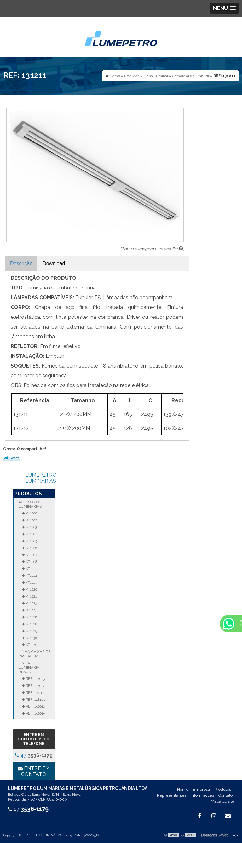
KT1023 (31, 603)
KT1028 (31, 624)
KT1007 (31, 555)
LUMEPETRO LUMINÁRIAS (41, 478)
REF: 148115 (35, 699)
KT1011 (31, 568)
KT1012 (31, 575)
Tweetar (11, 458)
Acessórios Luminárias (30, 504)
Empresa (201, 789)
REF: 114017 (35, 685)
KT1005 (31, 541)
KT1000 (31, 513)
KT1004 (31, 534)
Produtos (28, 494)
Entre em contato (34, 771)
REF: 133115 (34, 692)
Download (54, 263)
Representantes (171, 795)
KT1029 (31, 631)
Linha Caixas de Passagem (34, 653)
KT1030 (31, 638)
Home (182, 789)
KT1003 (31, 527)
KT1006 (31, 548)
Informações (202, 795)
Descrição (21, 263)
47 (34, 755)
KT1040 (31, 645)
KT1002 (31, 520)
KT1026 (31, 617)
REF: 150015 (35, 713)
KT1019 (31, 582)
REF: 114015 (35, 679)
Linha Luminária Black (29, 667)
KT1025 (31, 610)
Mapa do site (222, 801)
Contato (225, 795)
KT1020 (31, 589)
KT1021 (31, 596)
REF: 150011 (35, 706)
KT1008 (31, 561)
